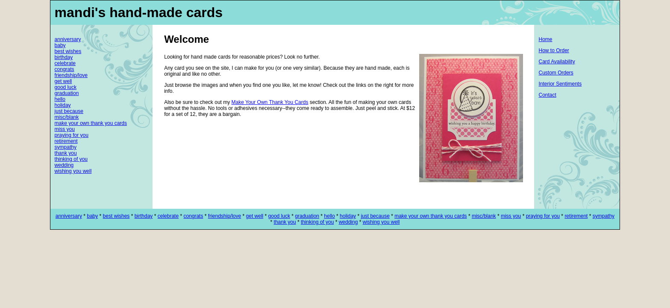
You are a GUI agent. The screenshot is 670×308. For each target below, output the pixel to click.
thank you (66, 153)
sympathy (65, 147)
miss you (65, 129)
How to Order (553, 50)
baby (60, 45)
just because (69, 111)
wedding (64, 165)
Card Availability (556, 62)
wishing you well (73, 171)
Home (545, 39)
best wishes (68, 51)
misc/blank (67, 117)
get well (63, 81)
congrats (64, 69)
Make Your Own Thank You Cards (270, 102)
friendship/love (71, 75)
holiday (63, 105)
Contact (547, 95)
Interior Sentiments (560, 84)
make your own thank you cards (91, 123)
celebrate (65, 63)
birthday (64, 57)
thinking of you (71, 159)
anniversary (68, 39)
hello (60, 99)
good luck (65, 87)
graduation (67, 93)
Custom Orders (555, 73)
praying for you (71, 135)
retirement (66, 141)
